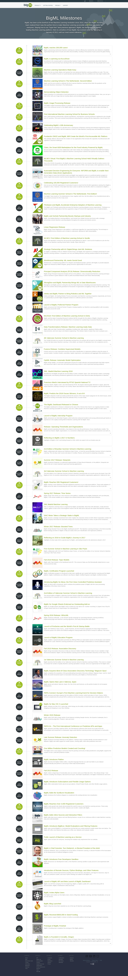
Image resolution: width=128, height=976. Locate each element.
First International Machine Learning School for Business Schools (69, 114)
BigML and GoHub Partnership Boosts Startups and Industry (67, 216)
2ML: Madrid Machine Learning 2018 (58, 371)
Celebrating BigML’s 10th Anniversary (58, 125)
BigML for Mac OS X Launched (56, 704)
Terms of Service (86, 960)
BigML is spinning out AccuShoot (56, 59)
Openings (27, 966)
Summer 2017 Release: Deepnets (57, 460)
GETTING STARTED (48, 5)
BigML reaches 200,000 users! (56, 48)
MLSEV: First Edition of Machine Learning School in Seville (67, 238)
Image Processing (40, 963)
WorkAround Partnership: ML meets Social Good (63, 260)
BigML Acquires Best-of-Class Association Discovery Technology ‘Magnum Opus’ (75, 671)
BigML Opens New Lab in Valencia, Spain (60, 682)
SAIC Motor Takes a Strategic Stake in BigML (61, 515)
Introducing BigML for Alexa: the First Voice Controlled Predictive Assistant (73, 582)
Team (26, 968)
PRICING (58, 5)
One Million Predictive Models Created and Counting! (64, 748)
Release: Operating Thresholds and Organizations (63, 427)
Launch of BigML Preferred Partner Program (61, 305)
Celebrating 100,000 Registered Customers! (61, 183)
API (37, 957)
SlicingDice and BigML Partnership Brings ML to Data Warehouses (70, 282)
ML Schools (61, 960)
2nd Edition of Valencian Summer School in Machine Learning (68, 593)
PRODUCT (38, 5)
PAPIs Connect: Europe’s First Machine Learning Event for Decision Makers (73, 693)
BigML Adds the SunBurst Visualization (59, 793)
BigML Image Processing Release (57, 103)
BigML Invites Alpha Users (54, 892)
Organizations (39, 965)
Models (71, 959)
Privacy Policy (95, 960)
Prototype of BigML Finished (55, 926)
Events (49, 959)
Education (61, 959)
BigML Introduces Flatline (54, 759)
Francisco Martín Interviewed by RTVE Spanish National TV (67, 382)
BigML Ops (38, 959)
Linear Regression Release (54, 227)
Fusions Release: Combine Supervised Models (62, 349)
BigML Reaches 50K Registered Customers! (61, 482)
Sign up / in (99, 1)
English (91, 1)
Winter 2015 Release (52, 715)
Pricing (49, 963)
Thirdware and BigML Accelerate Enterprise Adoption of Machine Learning (72, 205)
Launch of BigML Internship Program (58, 416)
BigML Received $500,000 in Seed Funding (61, 915)
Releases (38, 968)
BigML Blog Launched (52, 904)
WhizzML (38, 971)
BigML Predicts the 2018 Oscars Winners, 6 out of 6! (64, 393)
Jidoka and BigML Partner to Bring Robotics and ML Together (68, 294)
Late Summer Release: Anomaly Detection (60, 737)
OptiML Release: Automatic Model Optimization (62, 360)
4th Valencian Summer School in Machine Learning (64, 338)
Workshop (61, 962)
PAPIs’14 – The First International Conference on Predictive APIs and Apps (73, 726)
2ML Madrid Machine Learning (56, 504)
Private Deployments (40, 966)
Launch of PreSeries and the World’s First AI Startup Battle (67, 626)
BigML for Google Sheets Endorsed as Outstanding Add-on (67, 604)
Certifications (61, 957)
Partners (49, 962)
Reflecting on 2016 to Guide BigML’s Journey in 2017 (64, 538)
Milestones (27, 965)
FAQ (101, 960)
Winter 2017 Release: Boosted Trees (58, 526)
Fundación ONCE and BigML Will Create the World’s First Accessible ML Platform (75, 136)
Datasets (72, 957)
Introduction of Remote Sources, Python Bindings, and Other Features (71, 870)
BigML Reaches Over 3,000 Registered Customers (63, 804)
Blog (26, 959)
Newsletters (50, 960)
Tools (37, 969)
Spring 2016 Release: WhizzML (56, 615)
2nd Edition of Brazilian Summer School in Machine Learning (67, 449)
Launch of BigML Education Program (58, 637)
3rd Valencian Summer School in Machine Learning (64, 471)
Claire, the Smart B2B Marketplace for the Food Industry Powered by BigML (73, 147)
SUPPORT (65, 5)
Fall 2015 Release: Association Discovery (60, 648)
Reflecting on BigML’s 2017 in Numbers (59, 438)
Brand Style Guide (29, 960)
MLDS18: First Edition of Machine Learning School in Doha (67, 316)
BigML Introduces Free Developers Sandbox (61, 859)
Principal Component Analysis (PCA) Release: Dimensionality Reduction (72, 271)
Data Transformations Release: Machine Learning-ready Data (68, 327)
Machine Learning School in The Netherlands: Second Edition (68, 81)
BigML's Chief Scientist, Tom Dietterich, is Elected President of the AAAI (72, 848)
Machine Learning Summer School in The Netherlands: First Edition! (70, 194)
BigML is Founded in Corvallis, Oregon (59, 937)
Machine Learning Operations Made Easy (60, 70)
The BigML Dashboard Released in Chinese (61, 404)
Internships (27, 963)
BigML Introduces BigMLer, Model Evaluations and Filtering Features (70, 826)
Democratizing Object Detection (56, 92)
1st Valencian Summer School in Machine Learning (64, 660)
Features (38, 962)
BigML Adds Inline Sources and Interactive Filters (63, 815)
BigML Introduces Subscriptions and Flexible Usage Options (67, 782)
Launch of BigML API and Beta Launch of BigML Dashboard (67, 881)
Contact (27, 962)
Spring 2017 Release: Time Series (57, 493)
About (26, 957)
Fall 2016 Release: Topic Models (56, 560)
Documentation (39, 960)
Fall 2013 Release (51, 770)
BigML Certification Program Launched (59, 571)
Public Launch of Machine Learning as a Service (63, 837)
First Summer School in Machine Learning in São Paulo (65, 549)
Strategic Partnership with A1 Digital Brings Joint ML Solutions (68, 249)
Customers (50, 957)
